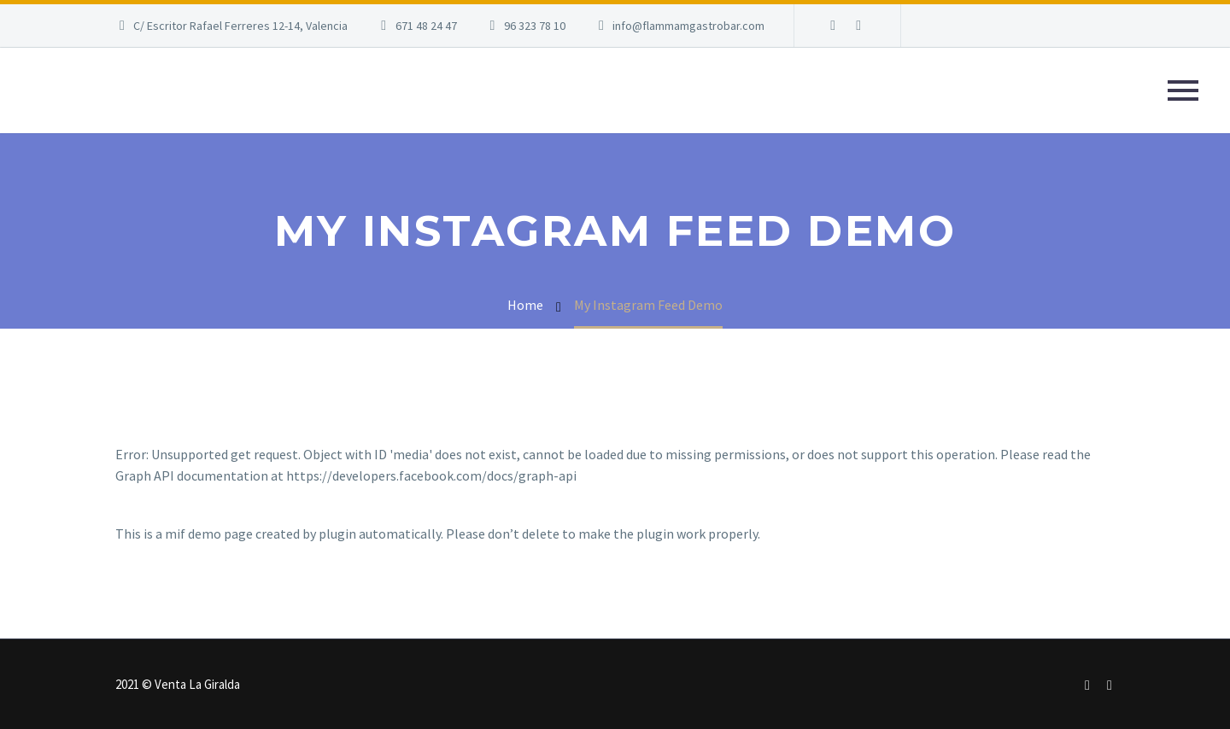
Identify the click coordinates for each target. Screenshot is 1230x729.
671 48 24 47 (426, 25)
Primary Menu (1183, 90)
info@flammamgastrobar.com (688, 25)
